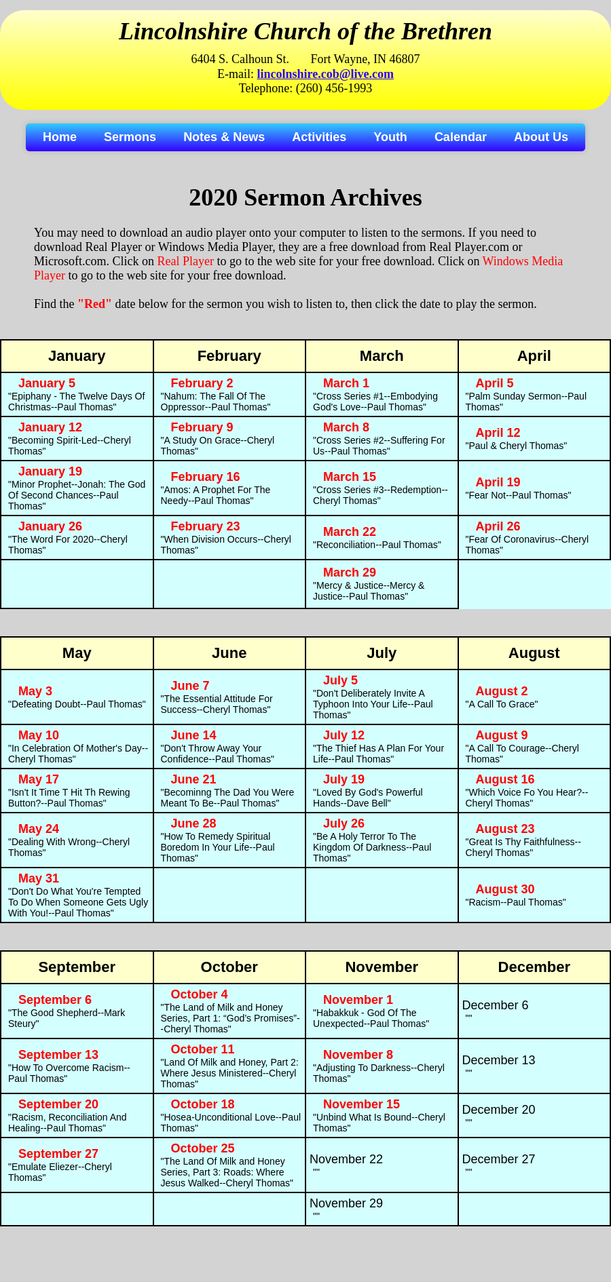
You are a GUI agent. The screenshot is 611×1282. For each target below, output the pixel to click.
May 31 (38, 878)
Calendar (460, 137)
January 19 (50, 471)
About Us (541, 137)
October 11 (203, 1049)
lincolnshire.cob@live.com (325, 74)
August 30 (505, 889)
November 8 (358, 1055)
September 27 (58, 1154)
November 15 (361, 1104)
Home (60, 137)
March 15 (349, 477)
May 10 (38, 735)
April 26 (498, 526)
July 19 (344, 779)
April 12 (498, 433)
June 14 (194, 735)
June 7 (190, 686)
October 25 (203, 1148)
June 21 (194, 779)
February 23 (205, 526)
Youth (390, 137)
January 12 (50, 427)
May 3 (35, 691)
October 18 (203, 1104)
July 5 (340, 680)
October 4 (199, 994)
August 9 (502, 735)
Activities (319, 137)
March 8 (346, 427)
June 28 (194, 823)
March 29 (349, 572)
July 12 (344, 735)
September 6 (55, 1000)
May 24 (38, 829)
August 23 (505, 829)
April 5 (495, 383)
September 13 (58, 1055)
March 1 (346, 383)
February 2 (202, 383)
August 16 (505, 779)
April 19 (498, 482)
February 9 (202, 427)
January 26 (50, 526)
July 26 (344, 823)
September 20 (58, 1104)
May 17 (38, 779)
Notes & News (224, 137)
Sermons (130, 137)
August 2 (502, 691)
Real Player (185, 261)
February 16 (205, 477)
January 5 (46, 383)
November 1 (358, 1000)
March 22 (349, 532)
